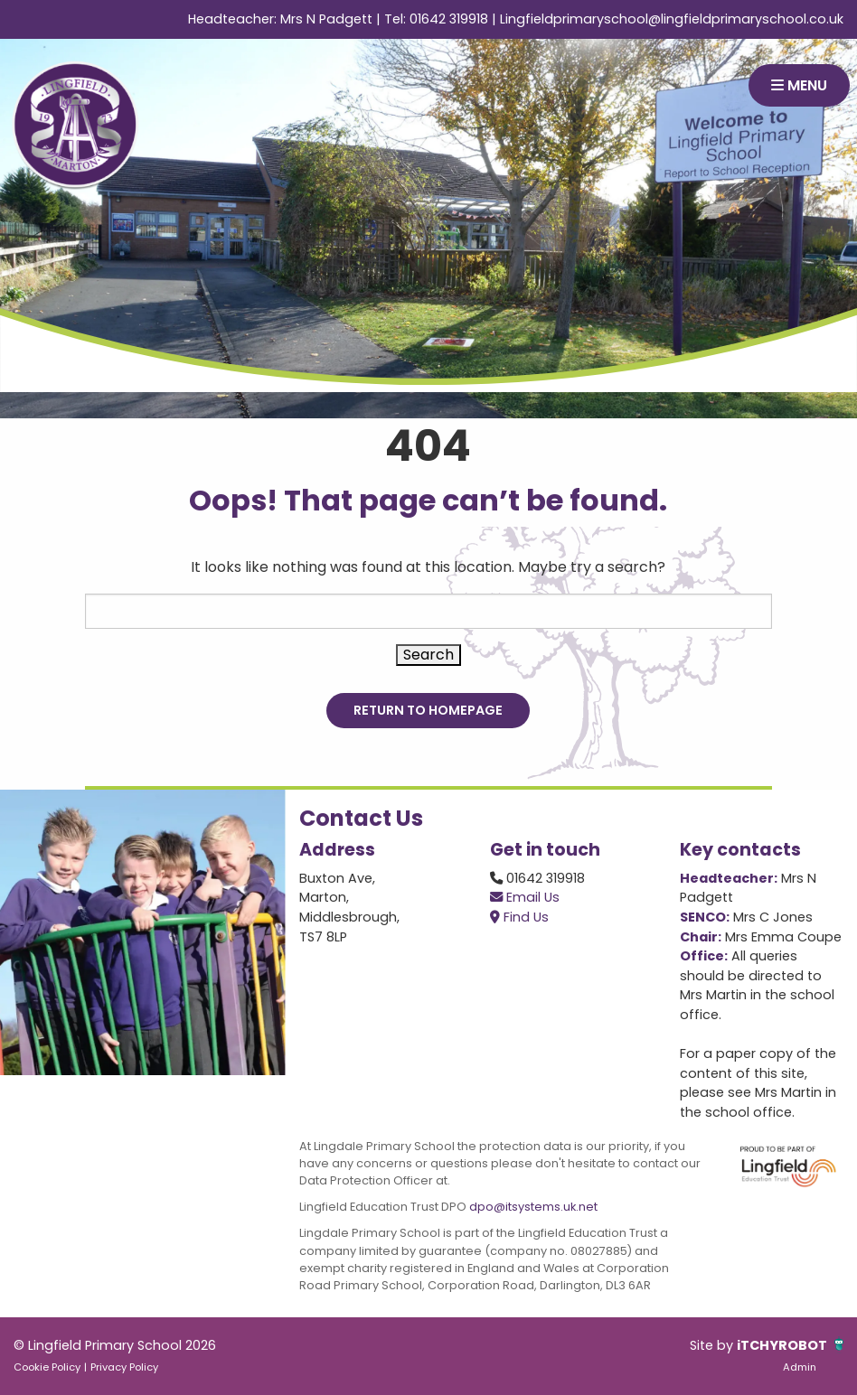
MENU (799, 85)
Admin (799, 1367)
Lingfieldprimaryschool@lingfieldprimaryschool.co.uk (671, 19)
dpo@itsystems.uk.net (533, 1206)
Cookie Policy (47, 1367)
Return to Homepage (428, 710)
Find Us (519, 917)
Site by (713, 1345)
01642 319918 (449, 19)
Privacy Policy (124, 1367)
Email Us (525, 897)
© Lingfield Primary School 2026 (115, 1345)
